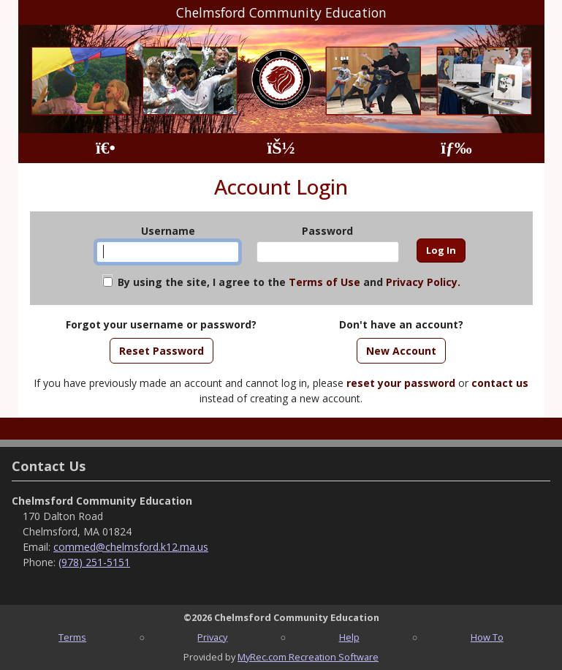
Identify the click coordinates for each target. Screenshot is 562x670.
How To (487, 637)
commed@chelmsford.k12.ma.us (130, 547)
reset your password (400, 383)
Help (349, 637)
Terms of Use (324, 282)
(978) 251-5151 (94, 562)
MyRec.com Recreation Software (308, 656)
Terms (72, 637)
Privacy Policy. (423, 282)
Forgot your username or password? (161, 324)
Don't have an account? (401, 324)
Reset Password (161, 351)
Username (168, 231)
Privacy (212, 637)
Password (327, 231)
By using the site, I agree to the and (289, 282)
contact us (499, 383)
